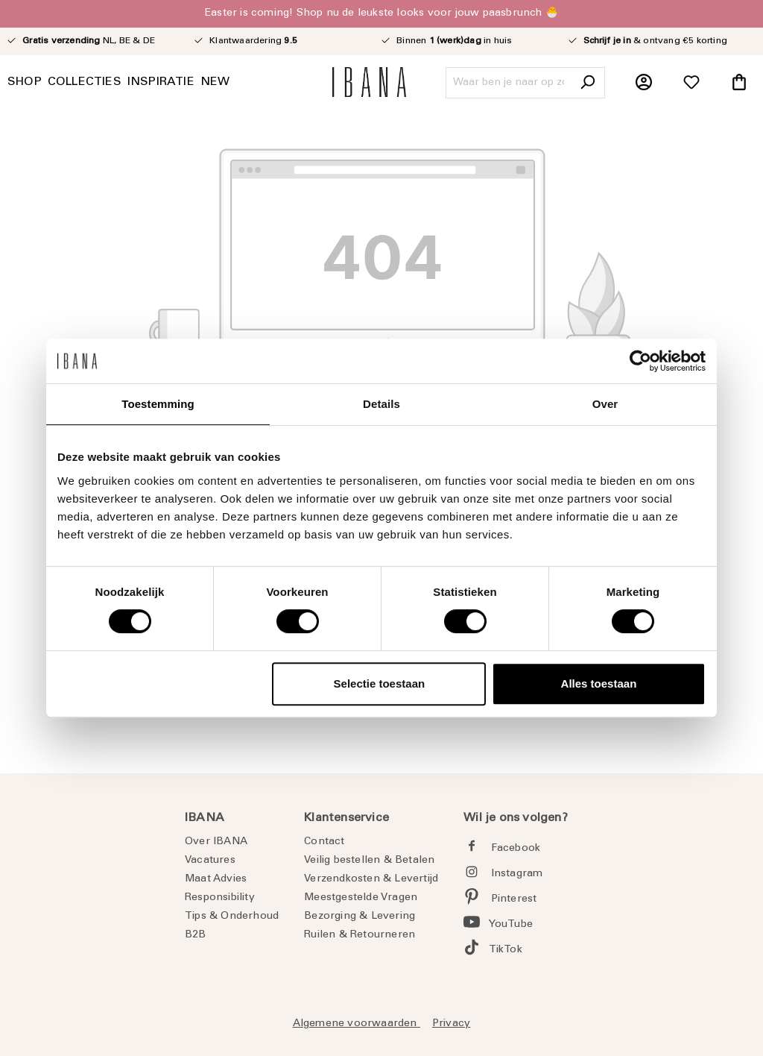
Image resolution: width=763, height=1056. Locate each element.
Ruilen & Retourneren (359, 935)
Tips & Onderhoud (232, 916)
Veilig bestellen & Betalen (369, 860)
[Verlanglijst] (691, 82)
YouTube (511, 925)
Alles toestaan (599, 683)
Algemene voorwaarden (356, 1024)
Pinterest (514, 899)
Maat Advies (216, 879)
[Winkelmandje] (739, 82)
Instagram (517, 874)
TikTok (505, 950)
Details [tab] (381, 403)
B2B (195, 935)
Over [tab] (605, 403)
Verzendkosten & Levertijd (371, 879)
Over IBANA (216, 842)
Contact (324, 842)
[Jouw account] (644, 82)
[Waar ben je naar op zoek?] (508, 83)
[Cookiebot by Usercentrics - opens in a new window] (640, 361)
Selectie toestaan (379, 683)
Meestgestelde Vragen (360, 898)
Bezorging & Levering (359, 916)
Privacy (451, 1024)
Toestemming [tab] (157, 403)
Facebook (516, 848)
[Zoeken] (587, 83)
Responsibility (220, 898)
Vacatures (210, 860)
